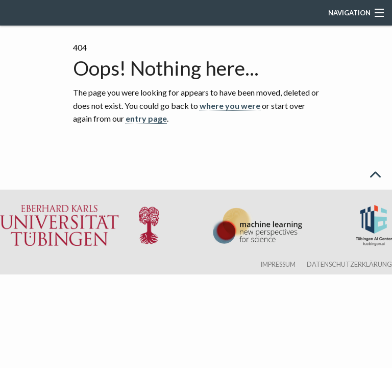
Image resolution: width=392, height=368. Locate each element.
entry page (146, 118)
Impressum (278, 264)
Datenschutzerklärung (349, 264)
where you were (230, 105)
